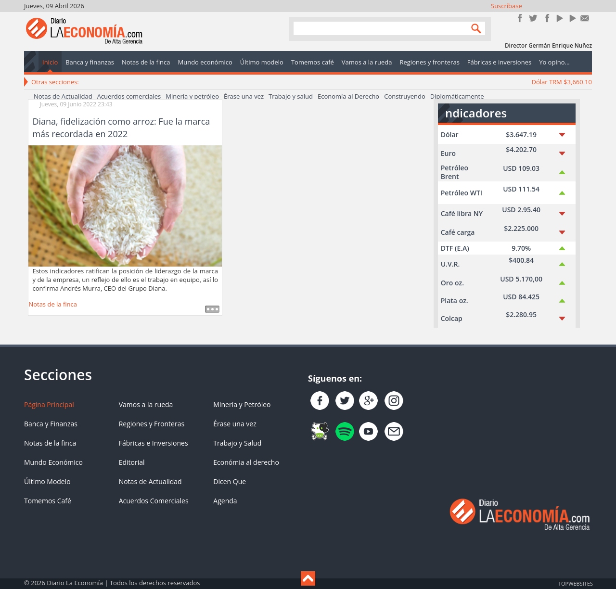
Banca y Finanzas (50, 423)
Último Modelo (47, 481)
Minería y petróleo (192, 96)
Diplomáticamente (457, 96)
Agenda (225, 500)
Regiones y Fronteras (151, 423)
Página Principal (49, 404)
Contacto (585, 18)
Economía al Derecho (348, 96)
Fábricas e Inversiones (153, 443)
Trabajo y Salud (237, 443)
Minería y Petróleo (241, 404)
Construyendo (404, 96)
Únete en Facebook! (520, 18)
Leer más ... (212, 309)
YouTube (559, 18)
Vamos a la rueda (146, 404)
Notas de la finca (52, 304)
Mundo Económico (53, 462)
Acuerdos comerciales (129, 96)
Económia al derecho (246, 462)
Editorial (132, 462)
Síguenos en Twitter (533, 18)
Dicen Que (229, 481)
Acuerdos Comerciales (154, 500)
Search (474, 28)
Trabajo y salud (291, 96)
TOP (575, 583)
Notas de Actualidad (63, 96)
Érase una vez (244, 96)
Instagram (546, 18)
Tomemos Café (47, 500)
